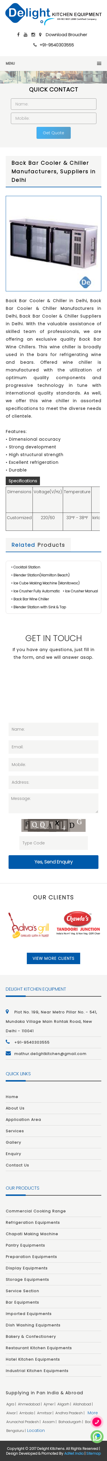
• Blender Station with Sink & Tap (38, 607)
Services (15, 1131)
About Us (15, 1108)
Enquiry (13, 1154)
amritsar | (45, 1413)
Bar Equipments (22, 1302)
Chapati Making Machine (32, 1234)
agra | (11, 1404)
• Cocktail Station (25, 567)
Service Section (22, 1291)
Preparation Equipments (31, 1256)
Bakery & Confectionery (31, 1336)
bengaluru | (16, 1430)
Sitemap (93, 1453)
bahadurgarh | (71, 1421)
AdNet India (74, 1453)
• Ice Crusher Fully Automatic (35, 591)
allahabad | (83, 1404)
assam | (50, 1421)
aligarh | (64, 1404)
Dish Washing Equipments (33, 1325)
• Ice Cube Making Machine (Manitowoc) (45, 583)
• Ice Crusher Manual (80, 591)
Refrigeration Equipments (33, 1222)
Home (12, 1097)
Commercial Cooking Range (36, 1211)
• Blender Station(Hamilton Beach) (40, 575)
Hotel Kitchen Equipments (33, 1359)
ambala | (27, 1413)
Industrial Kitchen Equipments (37, 1370)
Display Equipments (27, 1268)
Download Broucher (66, 35)
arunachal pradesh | (23, 1421)
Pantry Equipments (25, 1245)
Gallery (13, 1142)
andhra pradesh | (70, 1413)
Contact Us (17, 1165)
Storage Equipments (27, 1279)
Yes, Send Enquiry (54, 862)
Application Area (23, 1119)
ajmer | (50, 1404)
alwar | (12, 1413)
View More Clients (53, 958)
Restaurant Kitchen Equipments (39, 1348)
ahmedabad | (30, 1404)
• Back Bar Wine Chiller (30, 599)
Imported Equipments (29, 1313)
